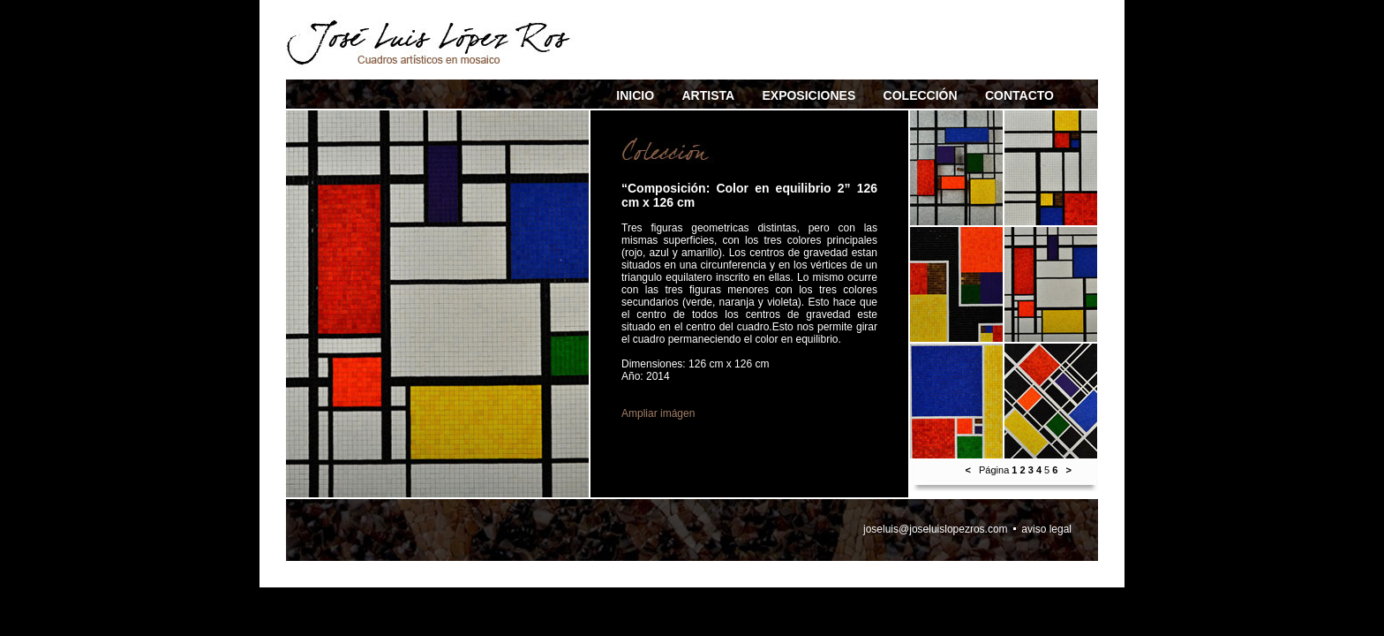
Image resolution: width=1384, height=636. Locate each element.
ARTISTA (707, 95)
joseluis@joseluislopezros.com (935, 529)
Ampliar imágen (658, 413)
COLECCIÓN (921, 95)
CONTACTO (1019, 95)
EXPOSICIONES (808, 95)
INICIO (635, 95)
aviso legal (1046, 529)
